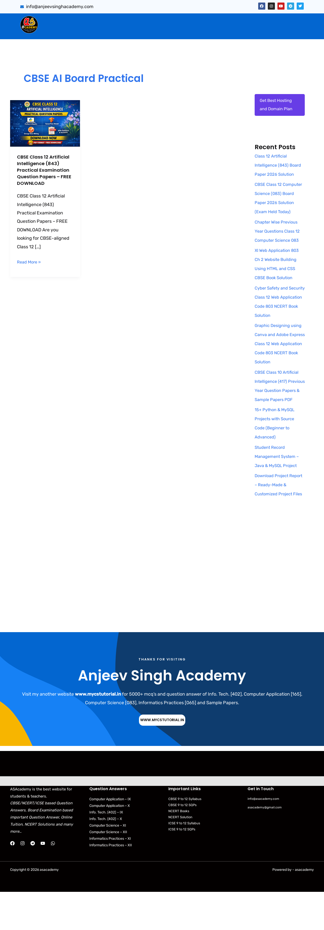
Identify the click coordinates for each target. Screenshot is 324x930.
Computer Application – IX (110, 837)
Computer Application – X (109, 844)
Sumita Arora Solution (90, 20)
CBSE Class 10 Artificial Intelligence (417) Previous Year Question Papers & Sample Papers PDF (279, 410)
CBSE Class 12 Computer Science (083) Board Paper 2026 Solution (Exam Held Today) (276, 213)
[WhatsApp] (53, 881)
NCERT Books (178, 849)
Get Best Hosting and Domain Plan (277, 105)
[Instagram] (22, 881)
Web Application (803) (67, 31)
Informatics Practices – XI (110, 877)
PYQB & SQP (192, 20)
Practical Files (112, 31)
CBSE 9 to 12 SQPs (182, 843)
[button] (91, 21)
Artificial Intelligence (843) (242, 20)
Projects (288, 20)
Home (53, 20)
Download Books (151, 31)
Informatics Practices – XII (110, 883)
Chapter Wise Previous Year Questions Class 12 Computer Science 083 (279, 251)
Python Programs (252, 31)
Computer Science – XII (108, 870)
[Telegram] (32, 881)
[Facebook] (12, 881)
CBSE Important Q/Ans (145, 20)
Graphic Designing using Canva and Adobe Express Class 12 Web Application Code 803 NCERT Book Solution (280, 363)
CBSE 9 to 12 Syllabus (184, 837)
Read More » (30, 267)
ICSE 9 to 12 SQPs (181, 868)
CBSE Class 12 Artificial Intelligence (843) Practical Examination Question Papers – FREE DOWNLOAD (43, 173)
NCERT (219, 31)
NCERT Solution (180, 855)
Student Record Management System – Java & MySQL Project (279, 485)
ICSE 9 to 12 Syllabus (184, 861)
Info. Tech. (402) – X (105, 857)
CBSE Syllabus (191, 31)
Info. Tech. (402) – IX (106, 850)
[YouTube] (42, 881)
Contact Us (289, 31)
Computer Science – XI (107, 863)
